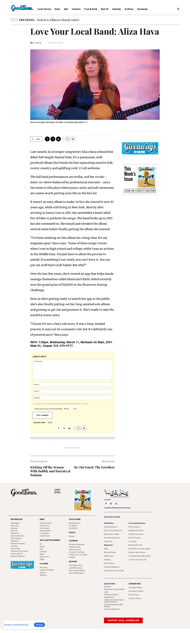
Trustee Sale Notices (112, 609)
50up (106, 549)
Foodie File (73, 526)
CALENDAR (73, 541)
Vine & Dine (73, 528)
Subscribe (14, 526)
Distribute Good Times (19, 551)
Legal (106, 592)
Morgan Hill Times (135, 545)
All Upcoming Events (76, 544)
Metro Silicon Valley (111, 534)
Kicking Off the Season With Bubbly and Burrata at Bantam (50, 471)
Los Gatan (132, 541)
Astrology (43, 567)
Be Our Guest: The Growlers (94, 467)
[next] (16, 19)
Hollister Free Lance (135, 534)
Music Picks (44, 557)
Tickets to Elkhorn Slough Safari (58, 20)
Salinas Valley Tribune (136, 552)
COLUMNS (44, 564)
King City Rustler (134, 538)
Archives (14, 546)
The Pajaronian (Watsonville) (139, 556)
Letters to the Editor (47, 570)
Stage (42, 559)
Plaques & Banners (18, 556)
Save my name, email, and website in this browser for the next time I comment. (62, 404)
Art (41, 544)
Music (42, 554)
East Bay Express (110, 527)
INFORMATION (16, 519)
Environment (44, 528)
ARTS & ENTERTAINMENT (50, 540)
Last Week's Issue (75, 568)
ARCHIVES (63, 491)
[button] (178, 9)
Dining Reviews (74, 523)
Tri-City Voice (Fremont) (137, 560)
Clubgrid (72, 557)
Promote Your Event (76, 552)
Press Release (16, 538)
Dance (42, 546)
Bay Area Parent (110, 552)
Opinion (43, 572)
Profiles (72, 536)
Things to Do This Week (78, 555)
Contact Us (15, 533)
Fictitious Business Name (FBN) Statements (113, 601)
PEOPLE (72, 533)
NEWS (42, 519)
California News (46, 523)
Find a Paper (15, 549)
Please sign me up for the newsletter (49, 409)
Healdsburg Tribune (135, 530)
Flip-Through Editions (77, 570)
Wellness (43, 575)
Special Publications (76, 573)
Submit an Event (75, 550)
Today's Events (74, 547)
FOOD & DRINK (74, 519)
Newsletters (15, 523)
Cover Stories (45, 536)
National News (45, 531)
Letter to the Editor (17, 536)
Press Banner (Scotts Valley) (139, 549)
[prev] (12, 19)
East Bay (107, 560)
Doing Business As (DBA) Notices (113, 606)
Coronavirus (44, 526)
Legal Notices (109, 597)
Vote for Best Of (17, 554)
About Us (14, 531)
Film (41, 549)
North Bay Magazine (111, 567)
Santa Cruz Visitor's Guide (114, 571)
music (50, 422)
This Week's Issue (75, 565)
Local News (44, 533)
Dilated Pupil (108, 556)
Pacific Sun (108, 541)
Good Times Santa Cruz (113, 530)
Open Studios (109, 563)
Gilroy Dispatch (134, 527)
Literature (43, 552)
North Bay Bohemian (112, 538)
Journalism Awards (135, 591)
